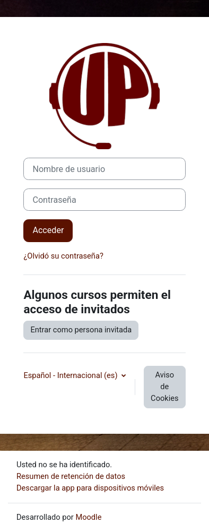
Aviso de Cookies (164, 386)
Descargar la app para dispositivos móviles (90, 488)
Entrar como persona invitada (81, 329)
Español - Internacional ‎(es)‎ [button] (71, 375)
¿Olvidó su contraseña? (63, 256)
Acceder (48, 230)
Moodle (88, 517)
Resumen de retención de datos (70, 476)
